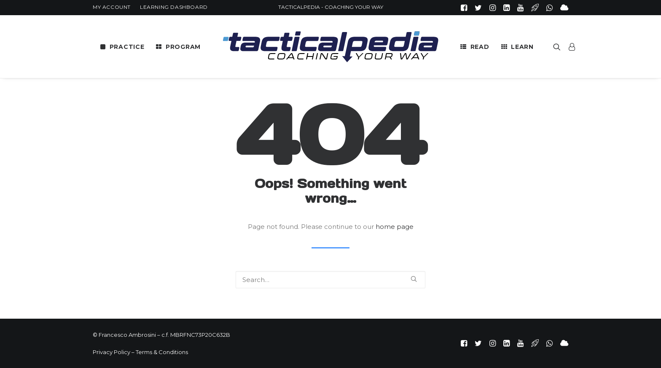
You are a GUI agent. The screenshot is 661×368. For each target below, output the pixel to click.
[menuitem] (111, 7)
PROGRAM (183, 47)
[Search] (330, 279)
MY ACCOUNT (112, 7)
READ (479, 47)
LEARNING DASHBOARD (174, 7)
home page (395, 227)
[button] (464, 7)
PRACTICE (127, 47)
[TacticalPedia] (330, 46)
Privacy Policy (111, 352)
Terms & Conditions (162, 352)
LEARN (522, 47)
